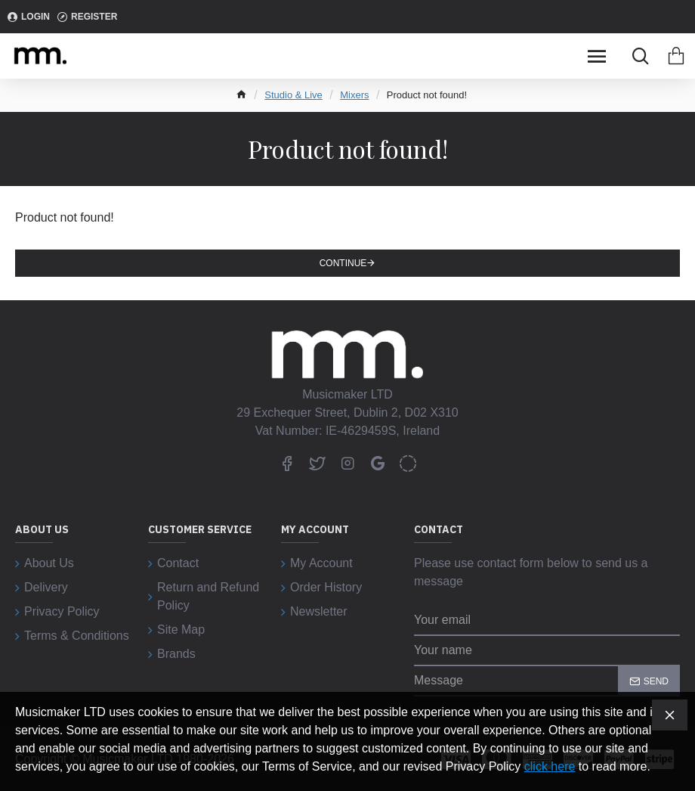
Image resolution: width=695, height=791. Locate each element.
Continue (343, 263)
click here (550, 766)
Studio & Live (293, 95)
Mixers (354, 95)
